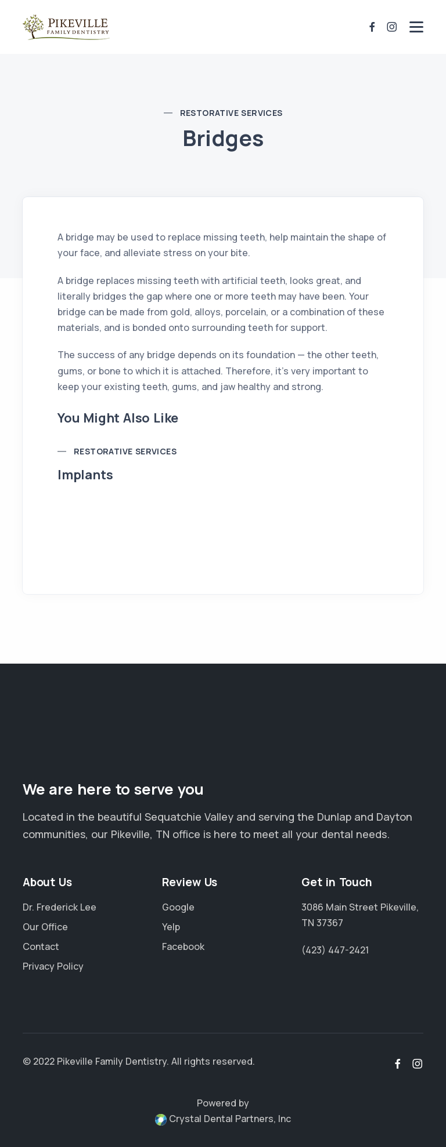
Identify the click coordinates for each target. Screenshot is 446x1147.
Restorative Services (231, 112)
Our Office (45, 926)
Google (178, 907)
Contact (41, 946)
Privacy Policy (53, 966)
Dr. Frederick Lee (59, 907)
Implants (85, 474)
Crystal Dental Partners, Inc (223, 1118)
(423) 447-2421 (335, 950)
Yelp (171, 926)
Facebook (183, 946)
